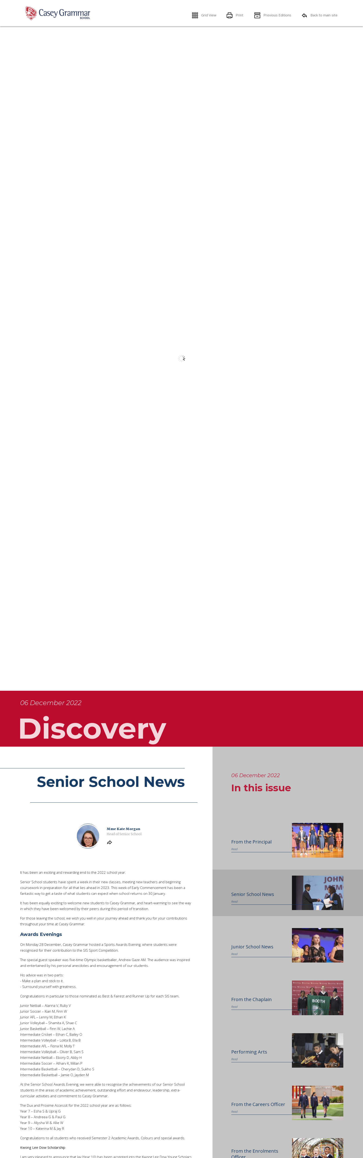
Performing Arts (249, 1059)
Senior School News (252, 901)
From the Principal (251, 849)
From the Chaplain (251, 1006)
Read (234, 856)
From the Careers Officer (258, 1111)
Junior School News (252, 953)
